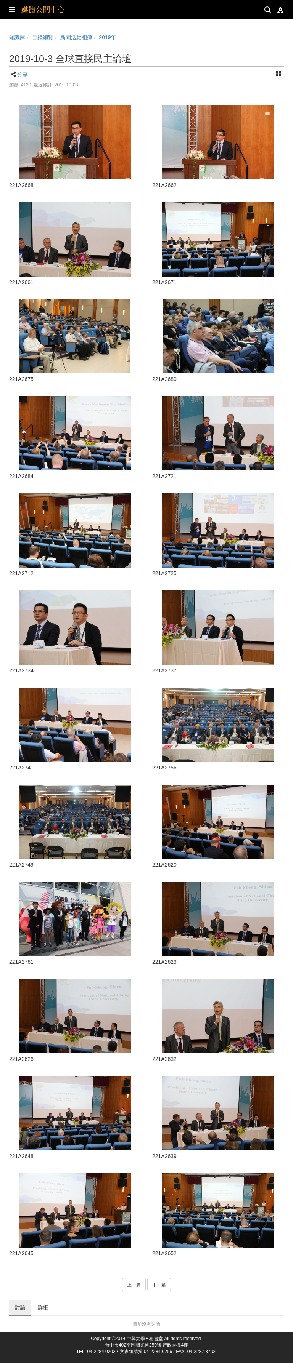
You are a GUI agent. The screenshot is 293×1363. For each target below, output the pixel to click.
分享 (22, 74)
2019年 (107, 37)
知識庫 (17, 37)
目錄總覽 (42, 37)
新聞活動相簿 (76, 37)
